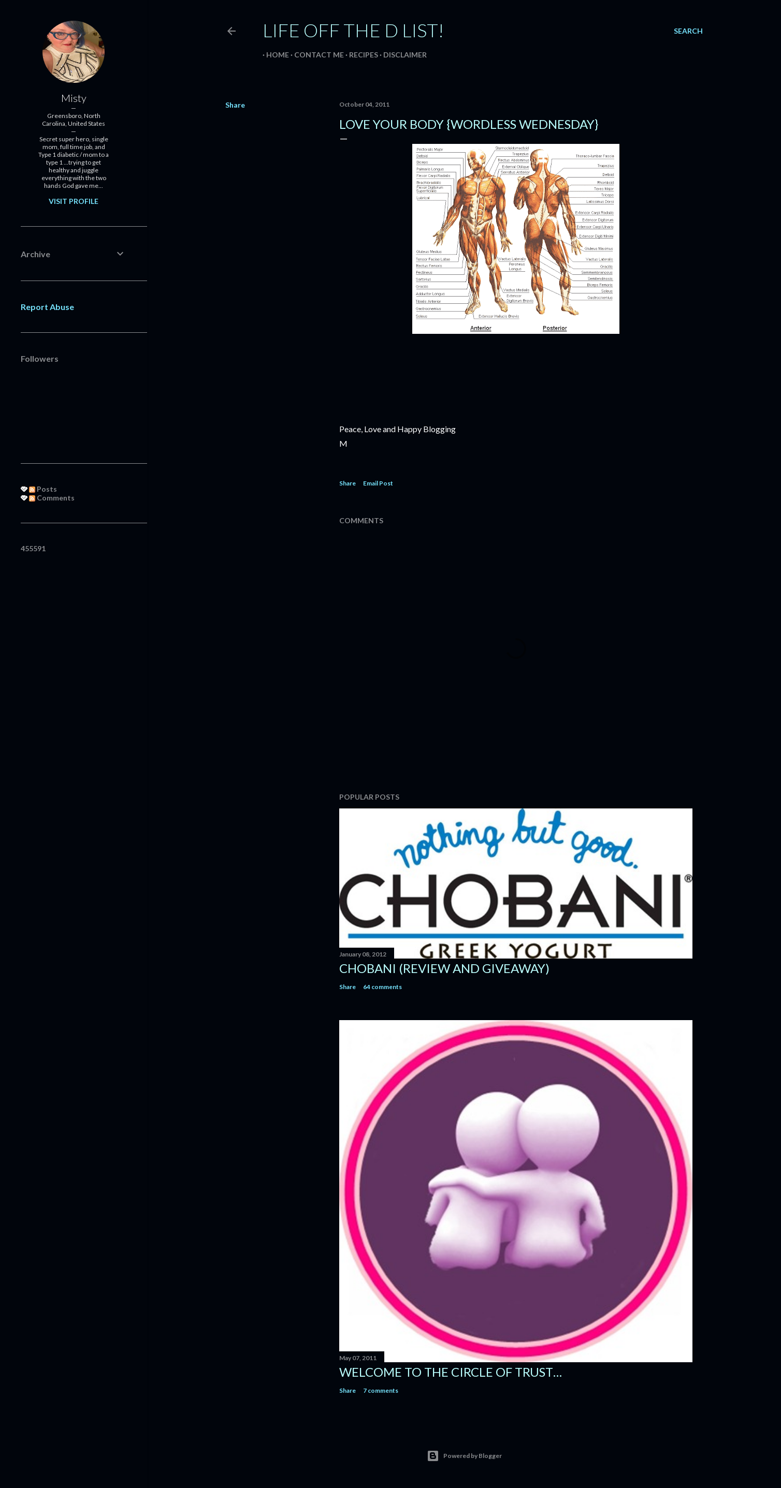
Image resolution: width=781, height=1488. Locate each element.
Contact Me (315, 54)
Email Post (378, 483)
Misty (73, 98)
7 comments (380, 1390)
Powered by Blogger (464, 1456)
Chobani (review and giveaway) (444, 968)
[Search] (688, 31)
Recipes (359, 54)
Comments (52, 497)
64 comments (382, 987)
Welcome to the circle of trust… (450, 1371)
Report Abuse (47, 307)
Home (274, 54)
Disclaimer (401, 54)
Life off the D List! (353, 30)
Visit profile (73, 201)
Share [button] (235, 104)
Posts (43, 488)
